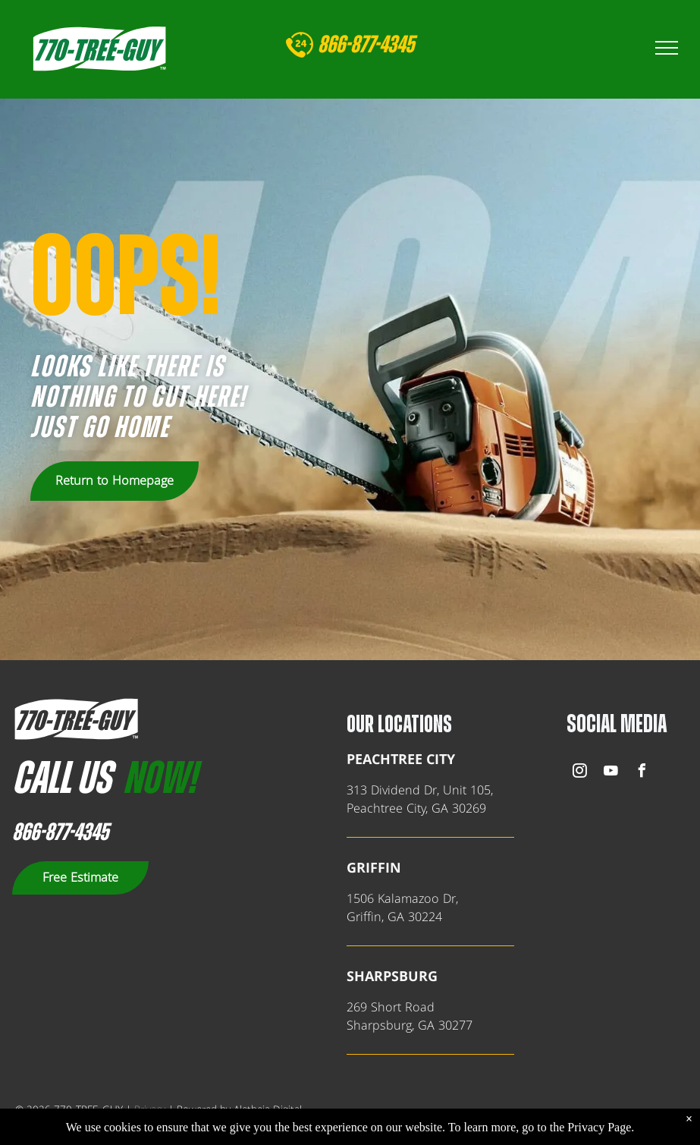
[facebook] (642, 772)
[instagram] (580, 772)
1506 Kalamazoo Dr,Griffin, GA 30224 (402, 908)
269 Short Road (391, 1008)
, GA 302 (435, 1026)
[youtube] (611, 772)
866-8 (338, 45)
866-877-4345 (60, 832)
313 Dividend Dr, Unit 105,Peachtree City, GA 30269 (420, 800)
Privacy (149, 1110)
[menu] (666, 48)
